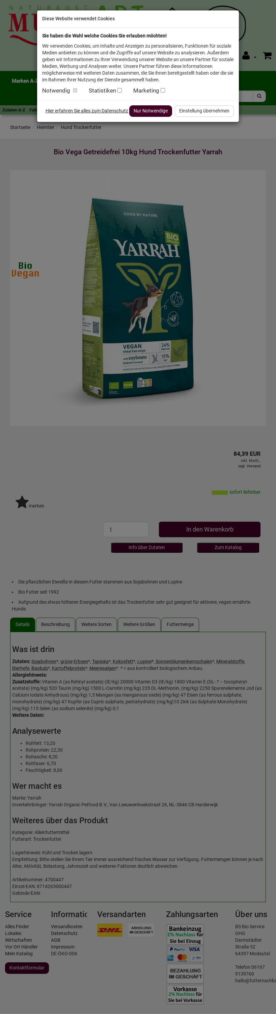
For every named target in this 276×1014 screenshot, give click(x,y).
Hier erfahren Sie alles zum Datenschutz (87, 110)
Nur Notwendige (151, 110)
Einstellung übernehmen (204, 110)
